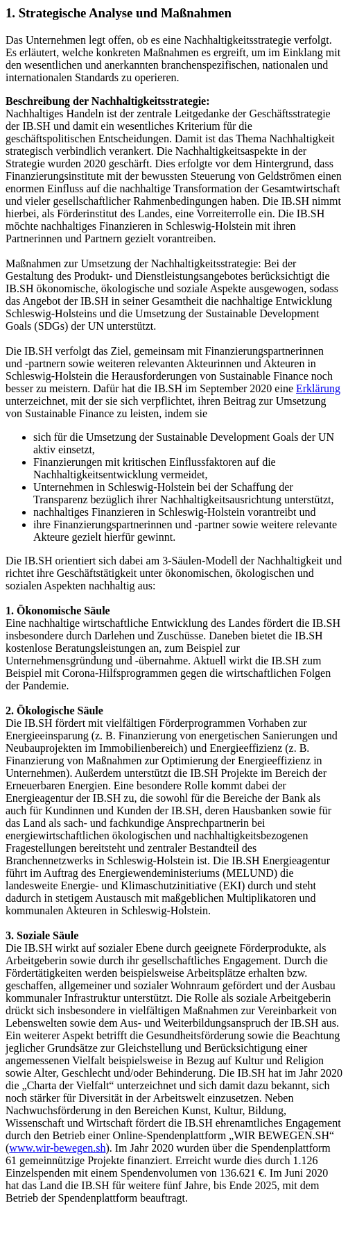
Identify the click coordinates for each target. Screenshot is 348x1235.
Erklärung (318, 388)
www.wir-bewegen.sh (57, 1148)
